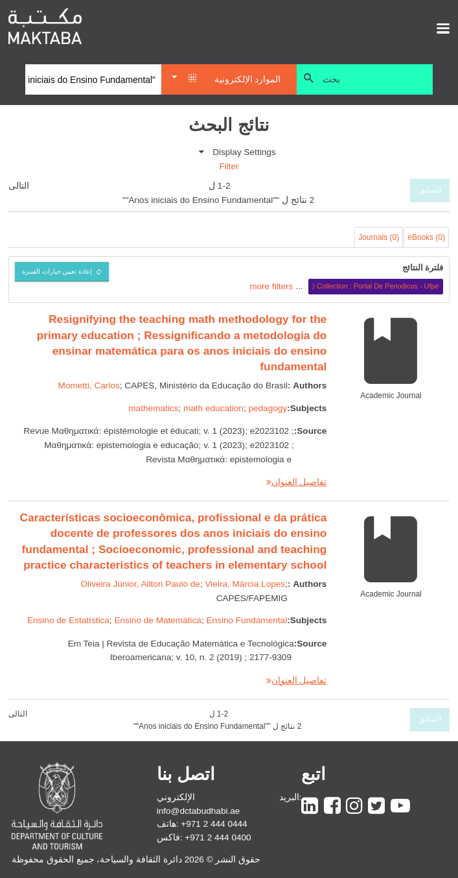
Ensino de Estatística (68, 620)
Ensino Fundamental (246, 620)
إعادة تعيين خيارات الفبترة (57, 271)
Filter (228, 166)
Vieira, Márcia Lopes (245, 584)
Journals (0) (378, 237)
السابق (429, 190)
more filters (271, 286)
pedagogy (267, 408)
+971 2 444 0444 (214, 824)
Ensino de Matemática (157, 620)
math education (213, 408)
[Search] (93, 79)
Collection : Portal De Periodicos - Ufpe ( (375, 286)
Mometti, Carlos (89, 385)
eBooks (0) (426, 237)
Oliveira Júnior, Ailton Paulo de (140, 584)
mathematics (153, 408)
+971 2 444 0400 (218, 837)
